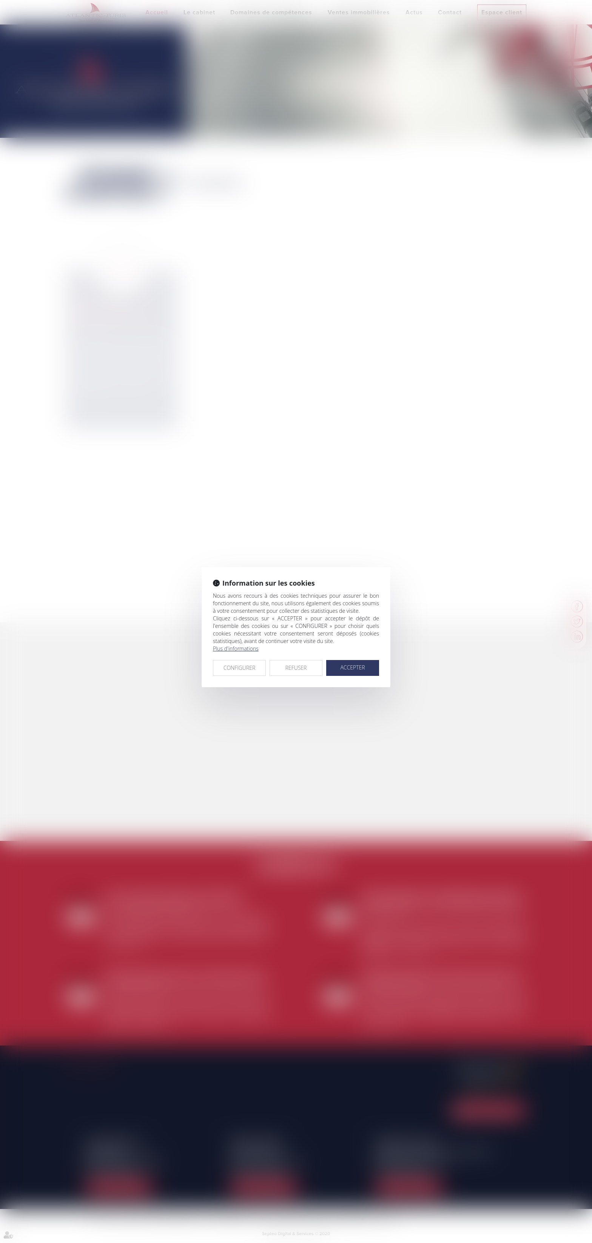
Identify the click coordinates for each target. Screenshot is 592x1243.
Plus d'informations (236, 648)
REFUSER (296, 667)
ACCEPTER (352, 667)
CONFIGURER (240, 667)
